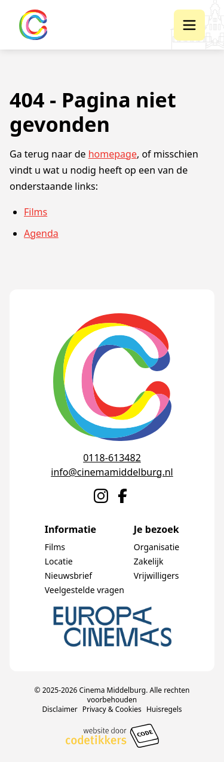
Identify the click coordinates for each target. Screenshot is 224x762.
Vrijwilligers (156, 575)
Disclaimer (59, 709)
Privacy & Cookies (112, 709)
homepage (112, 154)
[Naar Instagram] (101, 496)
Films (35, 211)
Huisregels (164, 709)
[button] (189, 25)
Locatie (59, 561)
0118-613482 (112, 457)
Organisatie (156, 547)
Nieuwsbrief (68, 575)
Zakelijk (149, 561)
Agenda (41, 233)
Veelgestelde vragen (84, 590)
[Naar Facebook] (122, 496)
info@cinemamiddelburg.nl (112, 472)
